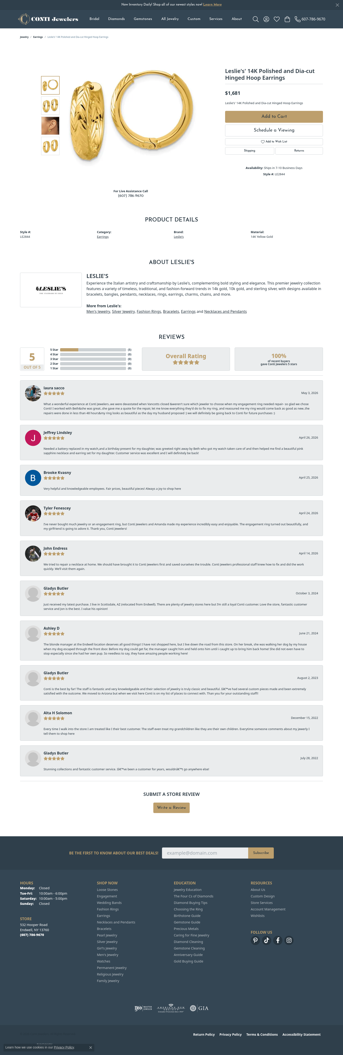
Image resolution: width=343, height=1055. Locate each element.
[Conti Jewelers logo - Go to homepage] (48, 19)
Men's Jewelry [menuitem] (107, 954)
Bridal (94, 19)
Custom (194, 19)
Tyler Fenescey (57, 508)
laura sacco (54, 387)
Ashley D (52, 628)
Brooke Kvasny (57, 472)
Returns (299, 150)
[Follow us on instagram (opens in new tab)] (289, 940)
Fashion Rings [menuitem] (108, 909)
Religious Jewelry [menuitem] (110, 974)
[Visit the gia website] (199, 1008)
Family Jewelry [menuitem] (108, 981)
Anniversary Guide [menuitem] (188, 954)
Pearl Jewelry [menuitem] (107, 935)
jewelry (24, 37)
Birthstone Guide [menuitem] (187, 915)
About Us (258, 889)
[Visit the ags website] (171, 1008)
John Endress (55, 548)
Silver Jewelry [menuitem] (107, 941)
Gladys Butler (56, 588)
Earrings (38, 37)
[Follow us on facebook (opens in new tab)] (277, 940)
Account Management (268, 909)
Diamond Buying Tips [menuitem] (190, 902)
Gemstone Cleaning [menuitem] (189, 948)
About (237, 19)
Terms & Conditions (262, 1034)
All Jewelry (170, 19)
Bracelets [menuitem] (104, 928)
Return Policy (204, 1034)
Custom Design (263, 896)
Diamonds (116, 19)
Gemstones (143, 19)
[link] (310, 19)
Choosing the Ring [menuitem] (188, 909)
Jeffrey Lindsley (58, 432)
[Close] (337, 5)
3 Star (54, 359)
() (129, 350)
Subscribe (261, 853)
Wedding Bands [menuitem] (109, 902)
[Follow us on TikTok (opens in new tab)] (266, 940)
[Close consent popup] (90, 1047)
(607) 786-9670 (131, 196)
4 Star (54, 354)
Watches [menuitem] (103, 961)
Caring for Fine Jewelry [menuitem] (191, 935)
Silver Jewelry (123, 311)
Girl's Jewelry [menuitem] (107, 948)
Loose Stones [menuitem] (107, 889)
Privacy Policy (231, 1034)
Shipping (249, 150)
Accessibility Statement (301, 1034)
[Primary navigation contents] (165, 19)
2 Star (54, 364)
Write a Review (171, 808)
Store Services (262, 902)
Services (216, 19)
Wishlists (257, 915)
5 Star (54, 350)
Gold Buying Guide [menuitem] (188, 961)
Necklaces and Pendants (225, 311)
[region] (132, 115)
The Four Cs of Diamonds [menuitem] (193, 896)
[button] (256, 19)
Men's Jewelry (98, 311)
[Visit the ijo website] (143, 1008)
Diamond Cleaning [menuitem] (188, 941)
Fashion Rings (149, 311)
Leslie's (179, 237)
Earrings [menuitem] (103, 915)
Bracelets (171, 311)
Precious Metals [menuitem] (186, 928)
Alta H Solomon (58, 712)
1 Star (54, 368)
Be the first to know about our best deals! (113, 853)
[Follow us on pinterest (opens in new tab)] (255, 940)
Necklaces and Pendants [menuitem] (116, 922)
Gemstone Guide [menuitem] (187, 922)
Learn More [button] (212, 5)
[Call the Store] (32, 935)
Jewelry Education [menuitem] (188, 889)
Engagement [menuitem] (107, 896)
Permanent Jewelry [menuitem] (112, 968)
